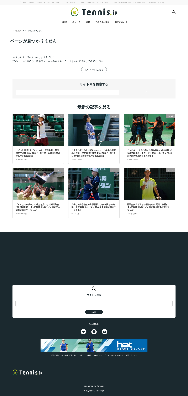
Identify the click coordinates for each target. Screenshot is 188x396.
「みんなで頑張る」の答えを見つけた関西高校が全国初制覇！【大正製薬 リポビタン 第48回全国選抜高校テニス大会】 (38, 207)
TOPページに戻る (94, 69)
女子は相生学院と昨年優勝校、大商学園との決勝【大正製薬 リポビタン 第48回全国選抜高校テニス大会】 (93, 207)
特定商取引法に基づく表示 (72, 355)
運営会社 (54, 355)
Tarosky (100, 386)
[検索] (146, 92)
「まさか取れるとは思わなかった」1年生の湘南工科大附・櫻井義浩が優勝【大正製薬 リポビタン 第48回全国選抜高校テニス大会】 (93, 153)
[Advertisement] (94, 259)
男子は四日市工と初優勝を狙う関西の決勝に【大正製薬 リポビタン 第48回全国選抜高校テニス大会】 (149, 207)
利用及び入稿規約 (93, 355)
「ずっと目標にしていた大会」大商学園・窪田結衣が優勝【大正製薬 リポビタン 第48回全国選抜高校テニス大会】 (38, 153)
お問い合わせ (130, 355)
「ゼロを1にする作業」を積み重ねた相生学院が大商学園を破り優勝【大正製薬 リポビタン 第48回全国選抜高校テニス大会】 (149, 153)
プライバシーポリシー (113, 355)
